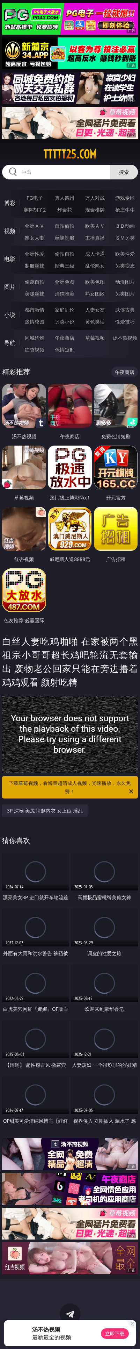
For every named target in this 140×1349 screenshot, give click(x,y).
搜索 (124, 172)
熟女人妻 (34, 237)
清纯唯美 (64, 293)
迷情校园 (34, 321)
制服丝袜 (34, 265)
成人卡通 (95, 253)
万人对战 (95, 197)
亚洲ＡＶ (34, 225)
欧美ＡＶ (95, 225)
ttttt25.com (69, 154)
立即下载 (115, 1333)
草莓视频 (95, 337)
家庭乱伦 (64, 309)
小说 (9, 315)
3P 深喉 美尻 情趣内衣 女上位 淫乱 (45, 810)
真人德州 (64, 197)
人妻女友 (95, 309)
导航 (9, 343)
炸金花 (64, 209)
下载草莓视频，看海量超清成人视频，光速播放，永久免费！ (71, 788)
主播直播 (95, 237)
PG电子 (35, 197)
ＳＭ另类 (125, 237)
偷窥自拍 (34, 281)
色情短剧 (64, 349)
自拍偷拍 (64, 225)
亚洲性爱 (34, 253)
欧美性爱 (125, 253)
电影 (9, 259)
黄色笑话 (95, 321)
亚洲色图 (64, 281)
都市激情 (34, 309)
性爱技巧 (125, 321)
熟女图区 (95, 293)
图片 (9, 287)
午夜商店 (64, 337)
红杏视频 (34, 349)
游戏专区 (125, 197)
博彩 (9, 203)
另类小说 (64, 321)
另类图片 (125, 293)
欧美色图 (95, 281)
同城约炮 (34, 337)
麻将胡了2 (34, 209)
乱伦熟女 (95, 265)
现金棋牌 (95, 209)
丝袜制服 (64, 237)
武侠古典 (125, 309)
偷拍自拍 (64, 253)
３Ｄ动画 (125, 225)
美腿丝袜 (34, 293)
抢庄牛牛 (125, 209)
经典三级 (64, 265)
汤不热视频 (125, 337)
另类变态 (125, 265)
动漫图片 (125, 281)
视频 (9, 231)
